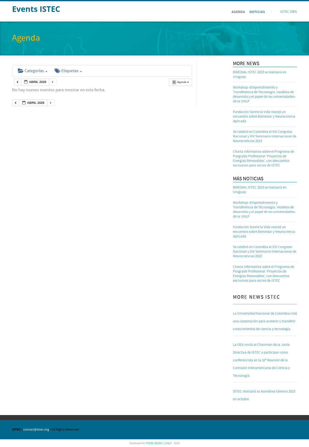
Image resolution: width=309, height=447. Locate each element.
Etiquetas (68, 71)
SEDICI (159, 443)
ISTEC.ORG (288, 11)
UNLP (168, 443)
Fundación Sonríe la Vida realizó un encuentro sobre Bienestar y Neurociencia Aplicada (264, 116)
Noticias (257, 12)
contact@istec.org (36, 429)
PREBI (150, 443)
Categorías (32, 71)
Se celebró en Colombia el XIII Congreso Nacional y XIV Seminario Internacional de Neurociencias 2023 (264, 136)
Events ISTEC (36, 9)
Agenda (238, 12)
